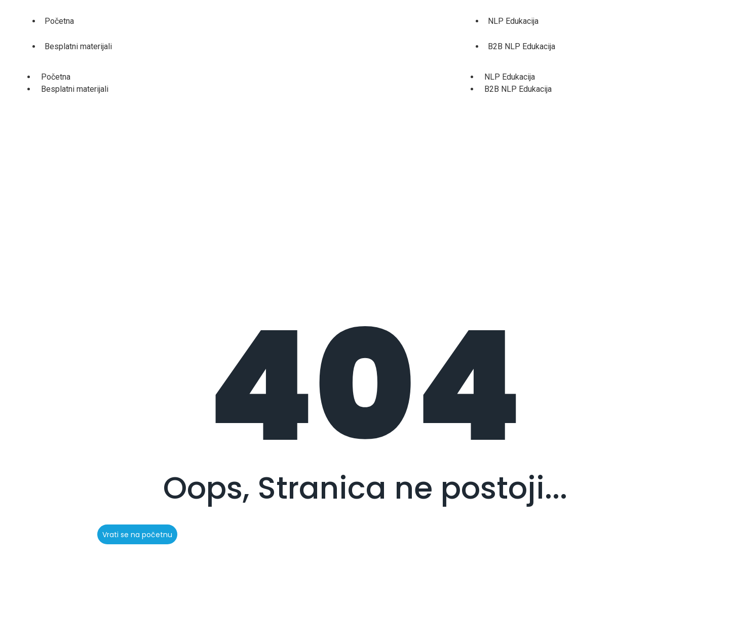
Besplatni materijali (78, 46)
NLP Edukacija (513, 21)
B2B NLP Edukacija (521, 46)
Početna (59, 21)
